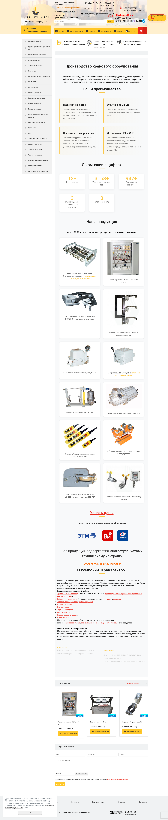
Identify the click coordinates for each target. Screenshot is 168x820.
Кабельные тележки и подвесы (39, 76)
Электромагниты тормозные (38, 171)
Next (146, 683)
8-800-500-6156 (123, 17)
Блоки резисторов (34, 41)
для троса (107, 599)
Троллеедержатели (35, 150)
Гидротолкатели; (64, 612)
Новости (92, 31)
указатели (68, 596)
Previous (142, 683)
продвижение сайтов (130, 814)
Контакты (131, 31)
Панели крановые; (64, 604)
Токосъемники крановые (67, 602)
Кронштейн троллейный (36, 98)
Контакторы (32, 82)
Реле (30, 133)
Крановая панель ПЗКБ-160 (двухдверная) (68, 723)
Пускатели (32, 128)
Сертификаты (106, 31)
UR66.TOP (130, 812)
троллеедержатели (113, 594)
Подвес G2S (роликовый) (132, 722)
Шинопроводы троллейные (38, 160)
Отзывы (119, 31)
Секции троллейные (35, 144)
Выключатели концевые (37, 55)
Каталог (61, 31)
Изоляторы (32, 71)
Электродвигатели (35, 166)
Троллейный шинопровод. (67, 594)
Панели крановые (34, 109)
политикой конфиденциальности (117, 779)
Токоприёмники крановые (37, 139)
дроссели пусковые (110, 623)
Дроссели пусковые (35, 66)
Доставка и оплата (76, 31)
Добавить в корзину (69, 733)
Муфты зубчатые (34, 103)
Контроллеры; (63, 607)
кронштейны (126, 594)
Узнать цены (102, 512)
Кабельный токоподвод (67, 599)
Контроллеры (33, 87)
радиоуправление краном (91, 623)
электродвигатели (72, 623)
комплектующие (86, 602)
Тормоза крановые (35, 155)
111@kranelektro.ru (124, 14)
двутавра (117, 599)
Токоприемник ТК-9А (98, 722)
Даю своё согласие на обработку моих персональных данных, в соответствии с (92, 779)
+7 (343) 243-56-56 (123, 21)
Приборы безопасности (36, 122)
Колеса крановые (34, 93)
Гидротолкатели (34, 60)
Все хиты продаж (133, 683)
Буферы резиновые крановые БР (39, 48)
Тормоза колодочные (66, 609)
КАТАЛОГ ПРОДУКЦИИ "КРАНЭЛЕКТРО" (102, 564)
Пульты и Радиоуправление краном (38, 115)
